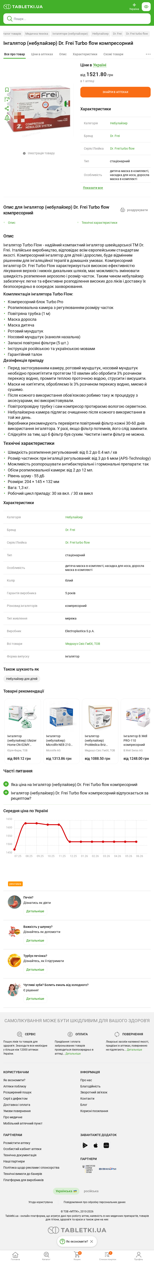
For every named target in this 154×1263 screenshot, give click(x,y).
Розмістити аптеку (16, 1143)
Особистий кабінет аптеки (22, 1149)
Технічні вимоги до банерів (22, 1174)
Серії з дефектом (15, 1098)
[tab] (14, 54)
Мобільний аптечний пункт (23, 1123)
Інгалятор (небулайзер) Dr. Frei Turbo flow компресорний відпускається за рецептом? (79, 795)
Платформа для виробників (23, 1180)
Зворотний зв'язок (93, 1092)
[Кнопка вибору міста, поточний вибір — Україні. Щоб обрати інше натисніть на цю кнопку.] (100, 65)
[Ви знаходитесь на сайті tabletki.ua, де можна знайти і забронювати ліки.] (23, 6)
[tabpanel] (77, 335)
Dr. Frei (117, 33)
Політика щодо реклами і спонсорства (31, 1167)
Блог (83, 1105)
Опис (11, 223)
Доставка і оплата (16, 1105)
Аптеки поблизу (14, 1086)
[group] (115, 72)
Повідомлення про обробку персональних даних (95, 1202)
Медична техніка (36, 33)
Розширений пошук (17, 1092)
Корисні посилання (94, 1111)
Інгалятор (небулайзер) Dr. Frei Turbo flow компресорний (68, 43)
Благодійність (90, 1086)
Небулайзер (100, 33)
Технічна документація (19, 1155)
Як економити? (14, 1080)
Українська (64, 1191)
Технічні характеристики (99, 223)
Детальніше (73, 1053)
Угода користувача (40, 1202)
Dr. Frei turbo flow (137, 33)
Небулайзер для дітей (21, 679)
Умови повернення (17, 1111)
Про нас (86, 1080)
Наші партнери (14, 1161)
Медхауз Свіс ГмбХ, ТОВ (82, 643)
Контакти (87, 1098)
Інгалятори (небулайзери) (70, 33)
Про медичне (12, 1117)
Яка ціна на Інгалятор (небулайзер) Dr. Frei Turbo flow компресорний (74, 784)
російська (91, 1191)
